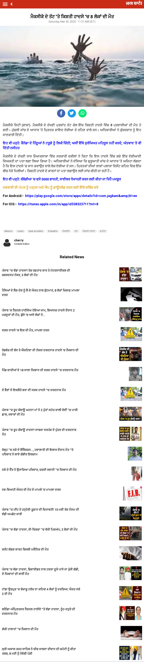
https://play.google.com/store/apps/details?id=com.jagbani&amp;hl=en (81, 196)
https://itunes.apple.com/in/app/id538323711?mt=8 (58, 204)
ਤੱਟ (76, 231)
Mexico (8, 231)
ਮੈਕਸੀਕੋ (66, 231)
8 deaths (52, 231)
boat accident (36, 231)
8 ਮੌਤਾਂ (103, 231)
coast (20, 231)
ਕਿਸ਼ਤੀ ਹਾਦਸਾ (89, 231)
